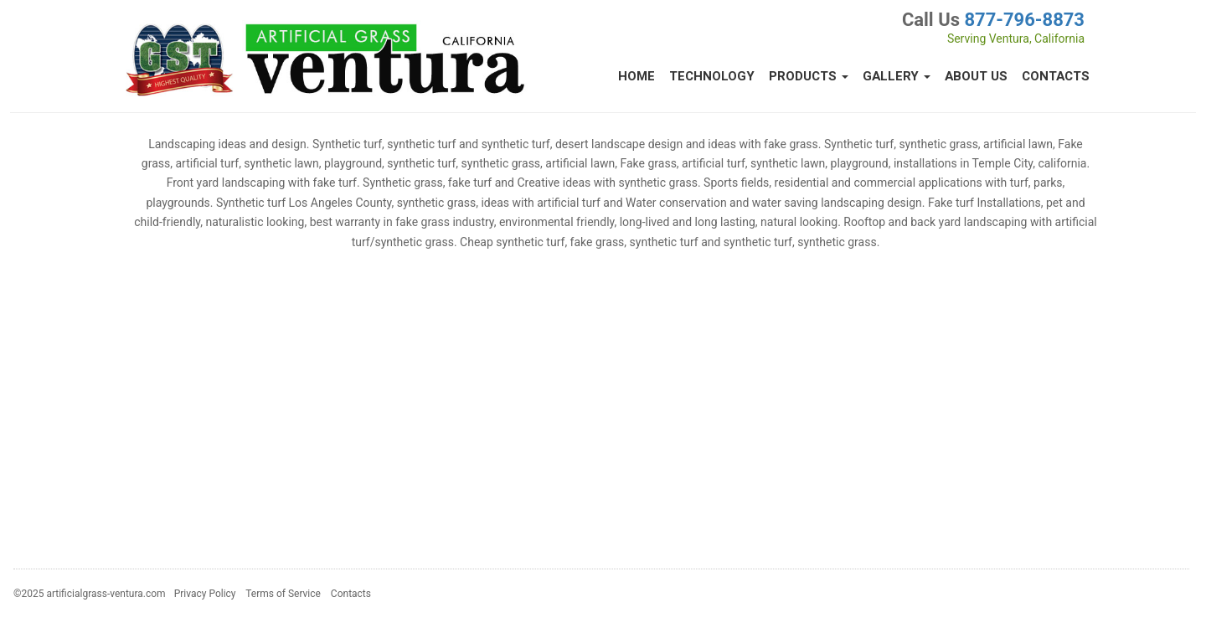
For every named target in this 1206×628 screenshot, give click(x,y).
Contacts (1056, 76)
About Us (976, 76)
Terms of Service (283, 594)
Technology (712, 76)
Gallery (896, 76)
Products (808, 76)
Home (636, 76)
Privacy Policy (205, 594)
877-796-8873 (1024, 19)
